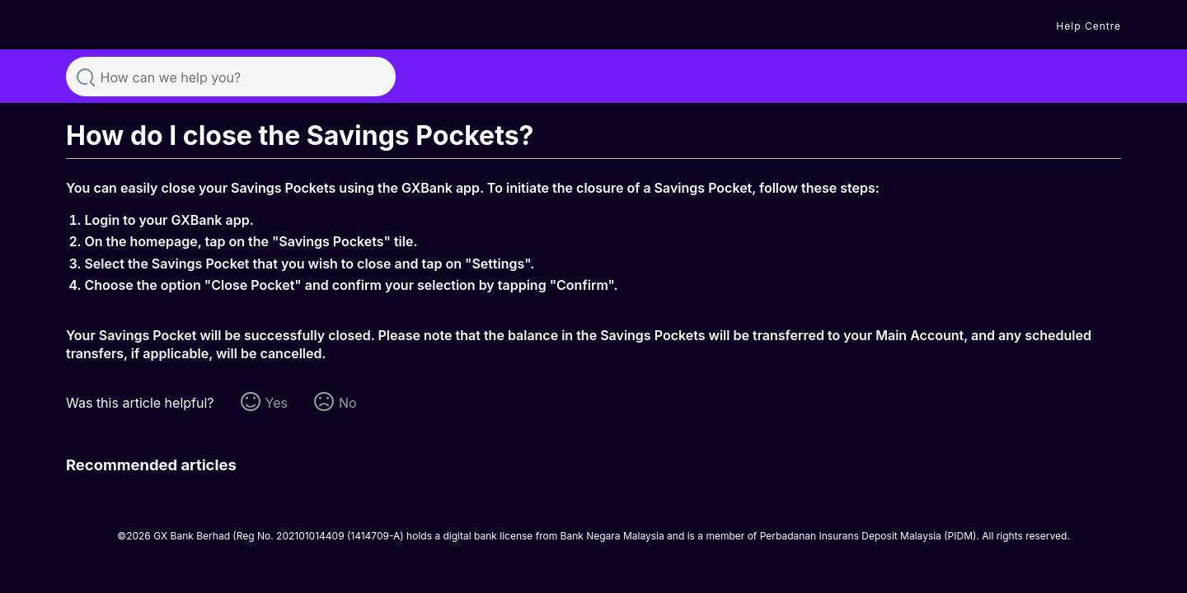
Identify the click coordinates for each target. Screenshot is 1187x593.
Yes (276, 403)
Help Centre (1088, 26)
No (348, 403)
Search (85, 76)
